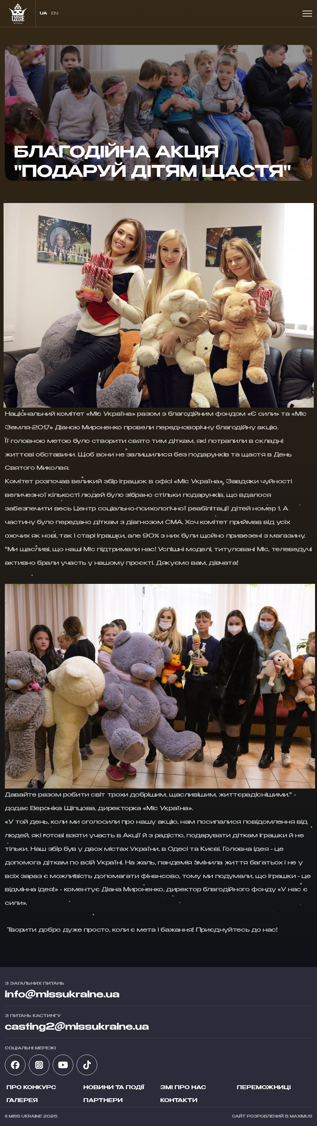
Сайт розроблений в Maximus (272, 1116)
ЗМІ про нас (183, 1087)
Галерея (22, 1100)
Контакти (178, 1100)
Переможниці (264, 1087)
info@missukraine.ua (62, 994)
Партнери (103, 1100)
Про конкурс (31, 1087)
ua (43, 14)
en (54, 14)
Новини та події (113, 1087)
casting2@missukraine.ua (77, 1027)
